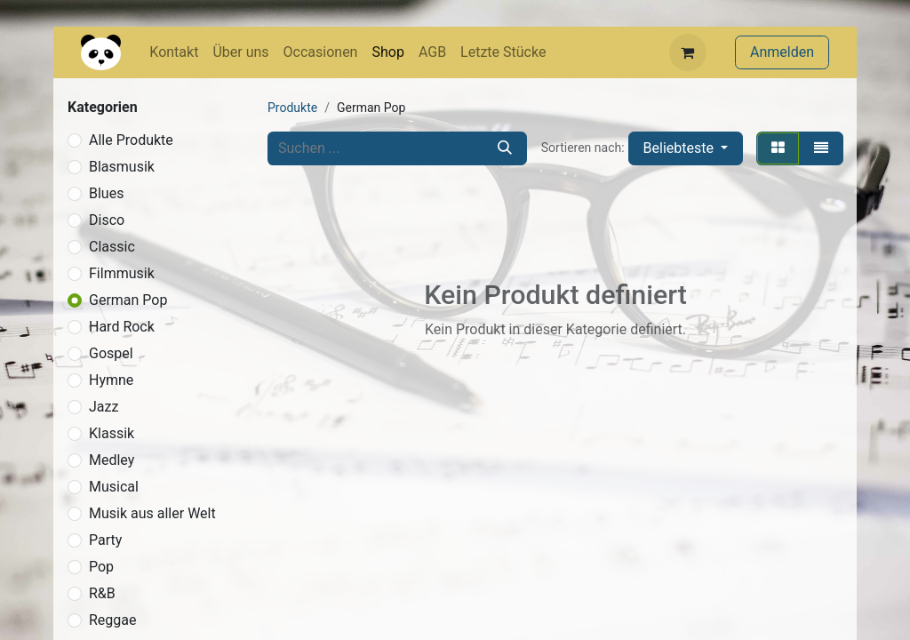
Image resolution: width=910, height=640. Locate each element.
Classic (112, 246)
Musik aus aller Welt (152, 513)
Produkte (292, 107)
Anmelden (782, 52)
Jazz (103, 406)
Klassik (111, 433)
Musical (114, 486)
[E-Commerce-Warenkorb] (687, 52)
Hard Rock (122, 326)
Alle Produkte (131, 140)
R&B (102, 593)
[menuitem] (173, 52)
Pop (101, 566)
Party (105, 540)
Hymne (111, 380)
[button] (685, 148)
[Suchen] (505, 148)
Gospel (111, 353)
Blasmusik (122, 166)
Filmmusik (122, 273)
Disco (106, 220)
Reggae (113, 620)
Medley (111, 460)
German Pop (128, 300)
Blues (106, 193)
